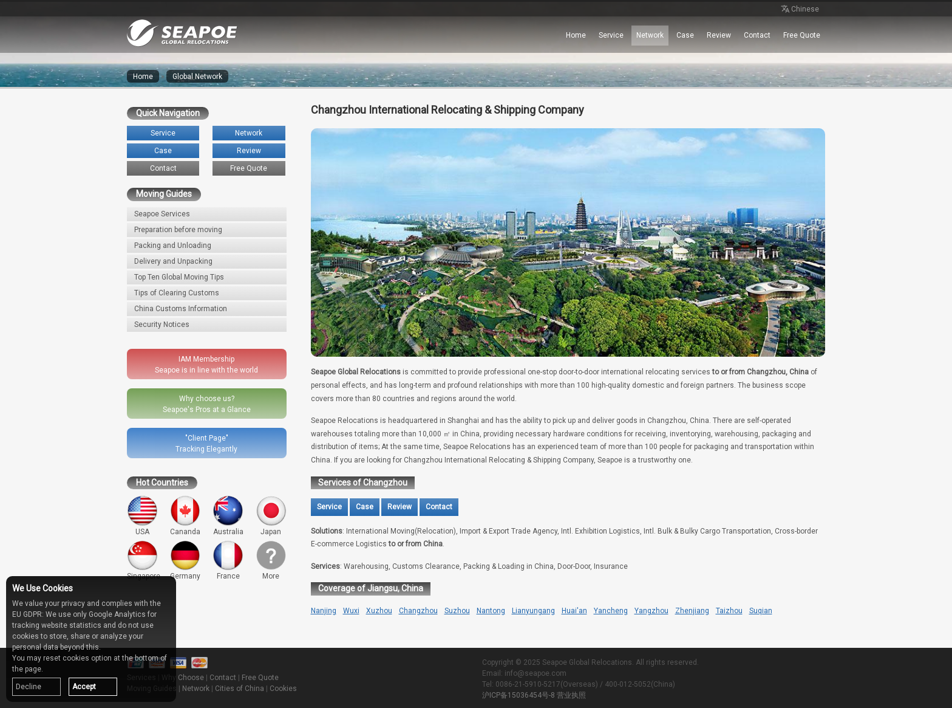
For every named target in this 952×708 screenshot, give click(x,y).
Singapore (143, 560)
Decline (28, 686)
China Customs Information (180, 308)
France (227, 560)
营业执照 (571, 695)
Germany (185, 560)
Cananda (185, 515)
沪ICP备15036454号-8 (518, 695)
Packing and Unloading (172, 245)
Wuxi (351, 611)
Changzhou (418, 611)
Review (719, 35)
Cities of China (239, 688)
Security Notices (161, 324)
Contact (757, 35)
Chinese (799, 10)
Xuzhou (379, 611)
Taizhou (729, 611)
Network (650, 35)
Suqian (760, 611)
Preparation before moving (178, 229)
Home (576, 35)
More (271, 560)
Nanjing (323, 611)
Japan (271, 515)
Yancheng (611, 611)
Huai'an (574, 611)
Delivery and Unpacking (173, 261)
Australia (227, 515)
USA (142, 515)
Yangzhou (651, 611)
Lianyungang (533, 611)
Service (611, 35)
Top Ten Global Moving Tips (179, 277)
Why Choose (183, 677)
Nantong (491, 611)
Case (685, 35)
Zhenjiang (692, 611)
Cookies (283, 688)
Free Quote (801, 35)
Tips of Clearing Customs (176, 293)
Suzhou (457, 611)
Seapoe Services (162, 214)
